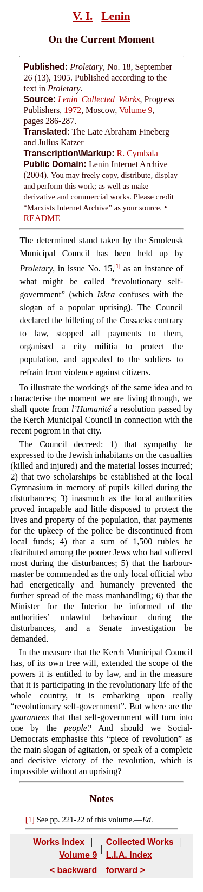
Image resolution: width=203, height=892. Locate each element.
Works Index (58, 842)
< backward (73, 870)
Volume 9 (135, 110)
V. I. (83, 16)
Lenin (115, 16)
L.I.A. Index (129, 855)
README (41, 218)
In (22, 652)
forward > (125, 870)
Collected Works (140, 842)
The (27, 240)
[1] (117, 266)
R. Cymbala (137, 153)
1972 (72, 110)
